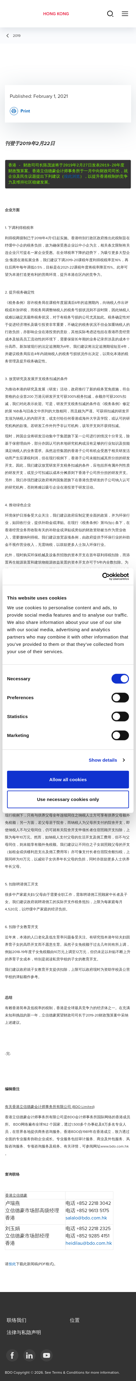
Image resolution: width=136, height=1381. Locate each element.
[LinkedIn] (29, 1355)
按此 (12, 1263)
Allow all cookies (68, 779)
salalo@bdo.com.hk (86, 1217)
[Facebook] (12, 1355)
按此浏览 (72, 176)
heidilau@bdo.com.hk (89, 1243)
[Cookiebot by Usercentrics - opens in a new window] (102, 576)
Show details (103, 760)
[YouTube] (46, 1355)
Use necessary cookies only (68, 799)
